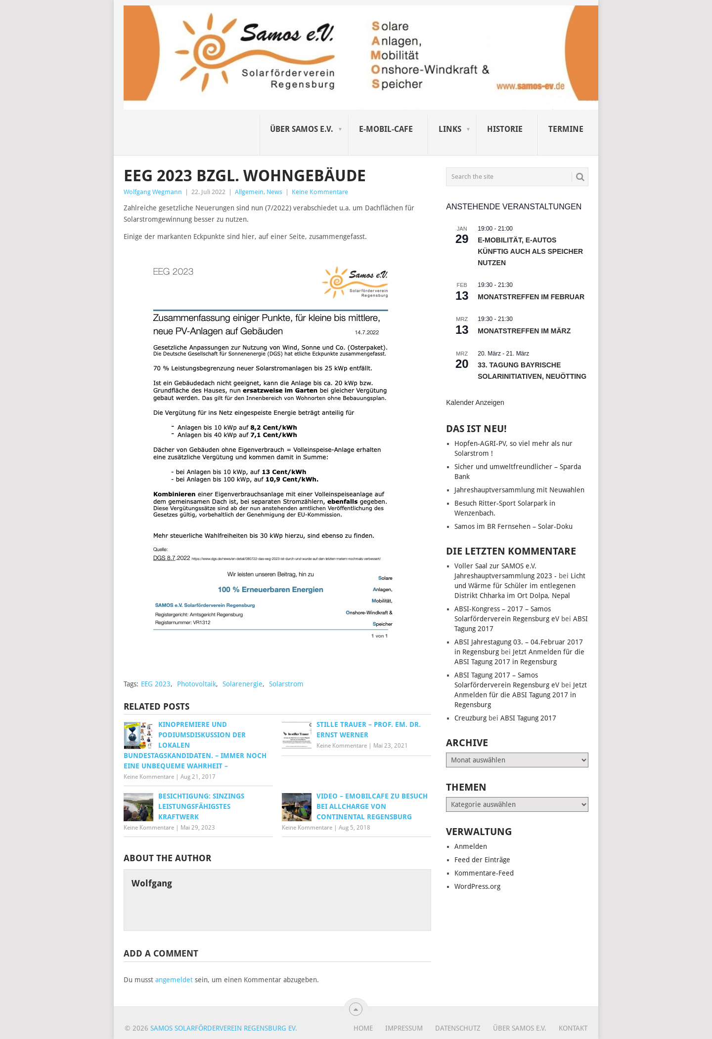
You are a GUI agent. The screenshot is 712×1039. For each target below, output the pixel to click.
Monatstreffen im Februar (531, 297)
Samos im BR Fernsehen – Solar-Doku (513, 526)
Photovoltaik (196, 684)
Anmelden (470, 846)
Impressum (404, 1028)
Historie (505, 129)
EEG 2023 (156, 684)
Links (450, 129)
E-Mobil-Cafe (386, 129)
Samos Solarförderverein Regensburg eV (222, 1028)
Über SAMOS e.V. (301, 129)
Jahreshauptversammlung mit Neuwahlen (519, 490)
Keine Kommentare (320, 192)
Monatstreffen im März (524, 331)
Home (363, 1028)
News (274, 192)
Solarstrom (286, 684)
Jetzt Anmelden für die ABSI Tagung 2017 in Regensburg (520, 695)
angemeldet (174, 980)
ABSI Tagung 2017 (528, 718)
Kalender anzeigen (475, 402)
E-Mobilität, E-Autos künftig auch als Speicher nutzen (530, 251)
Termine (565, 129)
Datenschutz (458, 1028)
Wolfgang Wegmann (153, 192)
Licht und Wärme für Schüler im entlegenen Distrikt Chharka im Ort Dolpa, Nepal (519, 585)
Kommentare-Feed (484, 873)
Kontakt (573, 1028)
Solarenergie (242, 684)
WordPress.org (477, 886)
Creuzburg (470, 718)
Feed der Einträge (482, 860)
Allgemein (249, 192)
